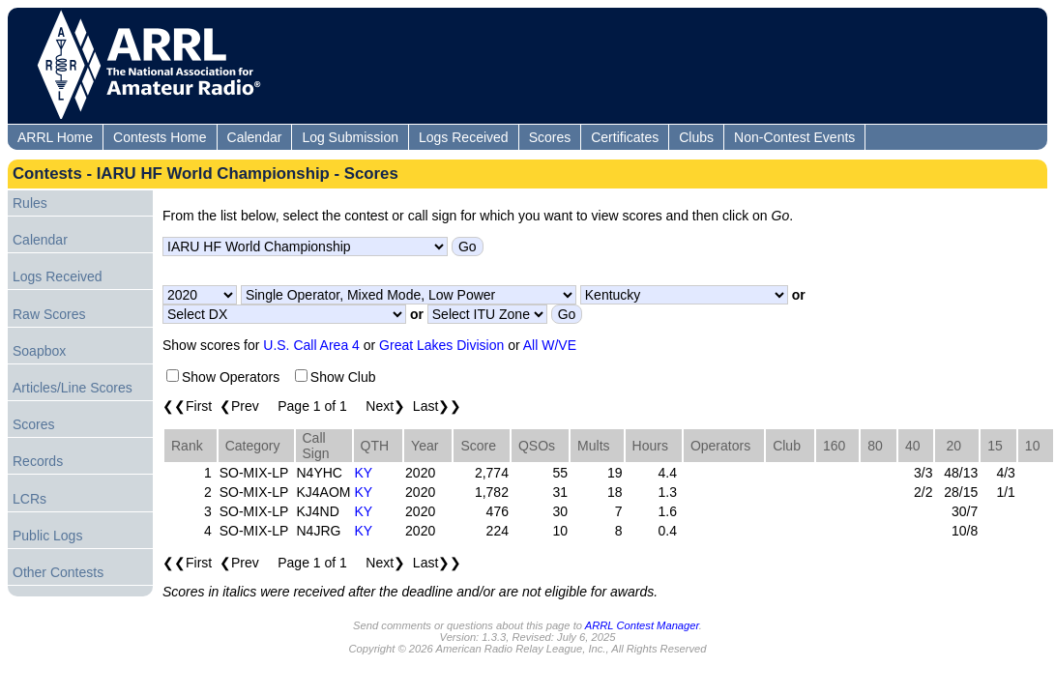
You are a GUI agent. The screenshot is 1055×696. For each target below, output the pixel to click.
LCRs (29, 499)
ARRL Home (55, 137)
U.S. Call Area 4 (311, 345)
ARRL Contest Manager (642, 625)
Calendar (254, 137)
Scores (550, 137)
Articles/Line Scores (72, 387)
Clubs (696, 137)
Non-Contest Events (794, 137)
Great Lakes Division (441, 345)
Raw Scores (49, 314)
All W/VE (549, 345)
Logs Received (464, 137)
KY (364, 472)
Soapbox (39, 351)
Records (38, 461)
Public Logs (47, 535)
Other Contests (58, 572)
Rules (30, 203)
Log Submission (350, 137)
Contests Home (159, 137)
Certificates (625, 137)
